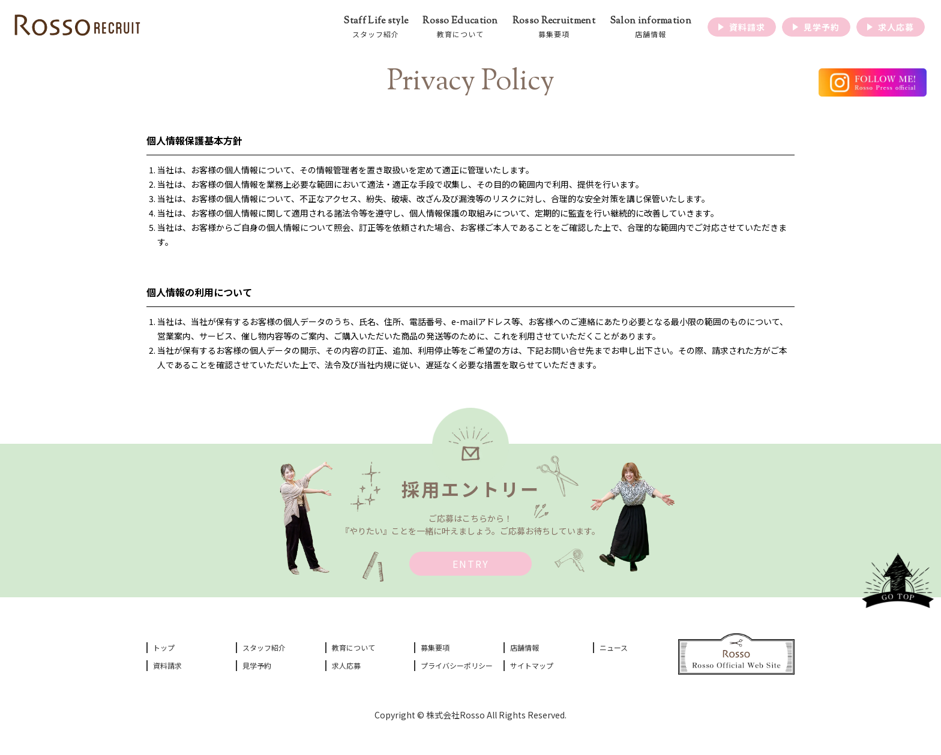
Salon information (650, 27)
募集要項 (435, 647)
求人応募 (346, 665)
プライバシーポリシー (457, 665)
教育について (353, 647)
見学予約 (256, 665)
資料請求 (167, 665)
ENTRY (470, 564)
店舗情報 (524, 647)
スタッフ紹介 (264, 647)
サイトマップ (531, 665)
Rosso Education (460, 27)
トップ (164, 647)
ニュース (614, 647)
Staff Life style (375, 27)
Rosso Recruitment (554, 27)
